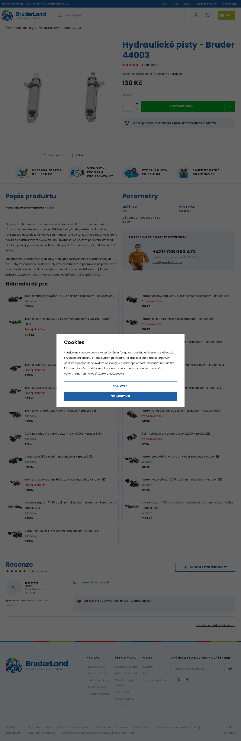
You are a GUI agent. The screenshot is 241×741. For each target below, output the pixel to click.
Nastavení (120, 386)
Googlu (114, 363)
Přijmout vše (120, 396)
